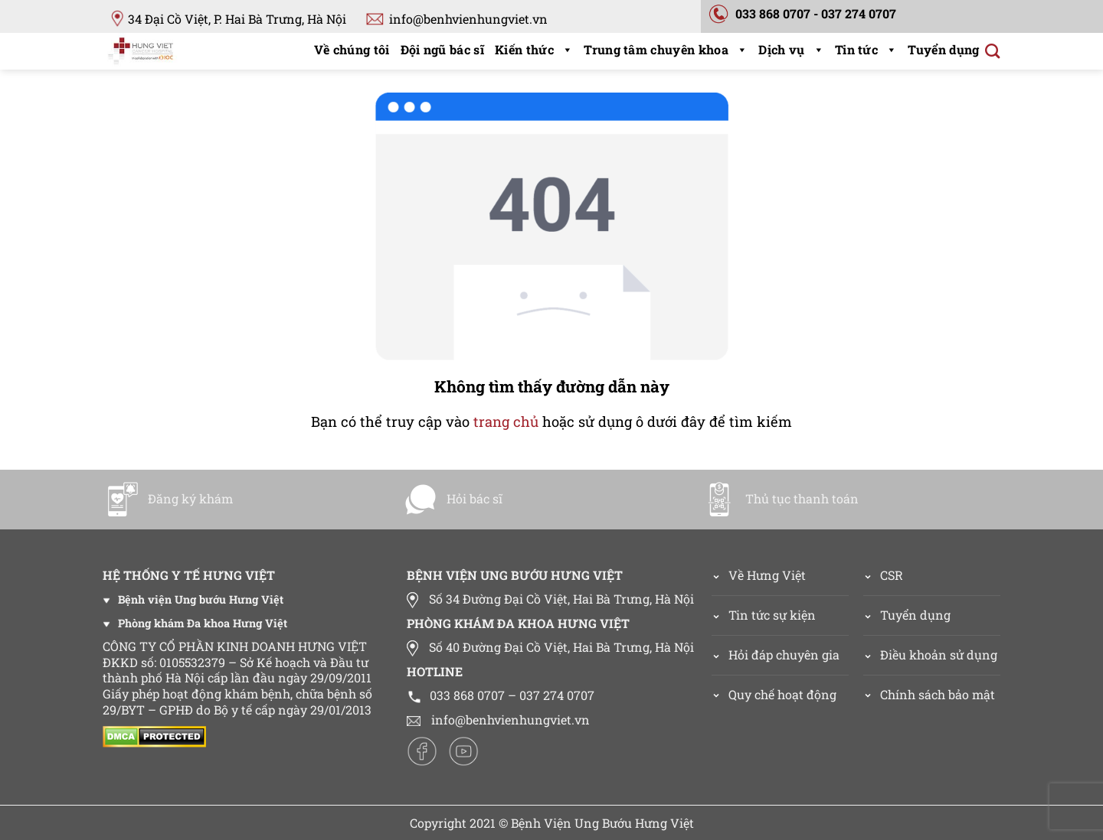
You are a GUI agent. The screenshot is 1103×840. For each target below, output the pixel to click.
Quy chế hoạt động (782, 694)
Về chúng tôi (352, 49)
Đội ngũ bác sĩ (442, 49)
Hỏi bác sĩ (452, 498)
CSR (891, 575)
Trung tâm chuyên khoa (666, 49)
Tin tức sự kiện (772, 615)
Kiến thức (534, 49)
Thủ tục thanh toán (780, 498)
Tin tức (866, 49)
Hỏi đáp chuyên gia (784, 654)
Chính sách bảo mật (937, 694)
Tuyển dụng (943, 49)
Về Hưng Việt (759, 575)
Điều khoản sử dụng (938, 654)
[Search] (992, 50)
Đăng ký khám (168, 498)
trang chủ (505, 421)
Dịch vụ (791, 49)
